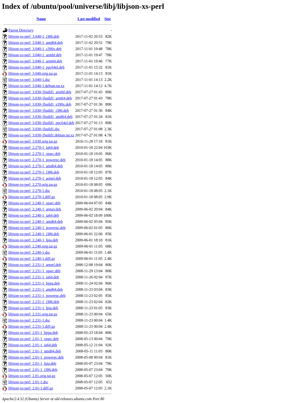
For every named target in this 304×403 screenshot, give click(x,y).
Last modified (89, 19)
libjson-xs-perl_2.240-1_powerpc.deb (37, 228)
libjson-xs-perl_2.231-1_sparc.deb (34, 271)
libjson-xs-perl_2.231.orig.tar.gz (32, 314)
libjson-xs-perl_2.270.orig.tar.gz (32, 185)
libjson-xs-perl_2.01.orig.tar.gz (31, 376)
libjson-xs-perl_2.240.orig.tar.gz (32, 246)
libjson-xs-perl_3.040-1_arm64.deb (35, 61)
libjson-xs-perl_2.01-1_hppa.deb (33, 333)
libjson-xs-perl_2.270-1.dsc (29, 191)
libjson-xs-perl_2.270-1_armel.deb (34, 178)
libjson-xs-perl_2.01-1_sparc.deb (33, 339)
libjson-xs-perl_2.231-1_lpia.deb (33, 308)
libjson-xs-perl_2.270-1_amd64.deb (35, 166)
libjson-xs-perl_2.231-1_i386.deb (33, 302)
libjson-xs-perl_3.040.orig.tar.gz (32, 73)
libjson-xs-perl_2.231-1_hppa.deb (34, 283)
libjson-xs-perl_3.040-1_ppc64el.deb (36, 67)
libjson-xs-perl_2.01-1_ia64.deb (32, 345)
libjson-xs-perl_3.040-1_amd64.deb (35, 43)
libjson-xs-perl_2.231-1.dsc (29, 320)
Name (41, 19)
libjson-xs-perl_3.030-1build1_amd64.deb (40, 117)
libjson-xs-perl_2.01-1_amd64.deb (34, 351)
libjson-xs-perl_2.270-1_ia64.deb (33, 147)
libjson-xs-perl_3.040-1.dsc (29, 80)
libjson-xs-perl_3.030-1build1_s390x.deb (39, 104)
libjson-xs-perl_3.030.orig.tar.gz (32, 141)
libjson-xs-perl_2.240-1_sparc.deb (34, 203)
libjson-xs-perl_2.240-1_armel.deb (34, 209)
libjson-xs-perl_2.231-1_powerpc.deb (37, 296)
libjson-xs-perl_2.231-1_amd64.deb (35, 289)
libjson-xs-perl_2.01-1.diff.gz (30, 388)
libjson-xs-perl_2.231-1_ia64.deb (33, 277)
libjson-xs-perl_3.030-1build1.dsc (34, 129)
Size (107, 19)
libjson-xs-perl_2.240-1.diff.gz (31, 259)
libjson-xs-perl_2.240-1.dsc (29, 252)
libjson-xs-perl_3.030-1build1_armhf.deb (39, 92)
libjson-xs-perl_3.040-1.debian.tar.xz (36, 86)
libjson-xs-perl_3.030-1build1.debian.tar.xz (41, 135)
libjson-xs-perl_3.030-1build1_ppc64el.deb (41, 123)
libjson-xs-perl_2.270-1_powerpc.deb (37, 160)
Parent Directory (20, 30)
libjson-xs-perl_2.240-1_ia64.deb (33, 215)
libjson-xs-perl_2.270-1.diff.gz (31, 197)
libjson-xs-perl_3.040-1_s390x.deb (35, 49)
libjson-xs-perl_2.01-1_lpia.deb (32, 363)
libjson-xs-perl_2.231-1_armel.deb (34, 265)
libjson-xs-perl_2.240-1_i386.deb (33, 234)
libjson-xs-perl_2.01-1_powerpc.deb (36, 357)
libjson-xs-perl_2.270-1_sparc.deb (34, 154)
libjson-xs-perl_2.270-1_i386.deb (33, 172)
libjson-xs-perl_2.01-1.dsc (28, 382)
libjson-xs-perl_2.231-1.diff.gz (31, 326)
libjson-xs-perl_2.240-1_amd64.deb (35, 222)
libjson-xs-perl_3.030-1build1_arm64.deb (40, 98)
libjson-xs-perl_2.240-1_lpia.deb (33, 240)
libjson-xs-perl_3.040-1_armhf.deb (35, 55)
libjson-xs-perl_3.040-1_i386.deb (33, 36)
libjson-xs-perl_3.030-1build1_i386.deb (38, 110)
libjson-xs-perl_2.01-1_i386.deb (32, 370)
